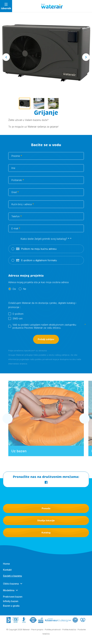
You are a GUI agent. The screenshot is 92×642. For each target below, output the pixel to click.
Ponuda (46, 508)
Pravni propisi (37, 630)
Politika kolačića (69, 630)
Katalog (46, 532)
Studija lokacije (46, 520)
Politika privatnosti (53, 630)
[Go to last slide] (6, 57)
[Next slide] (86, 57)
